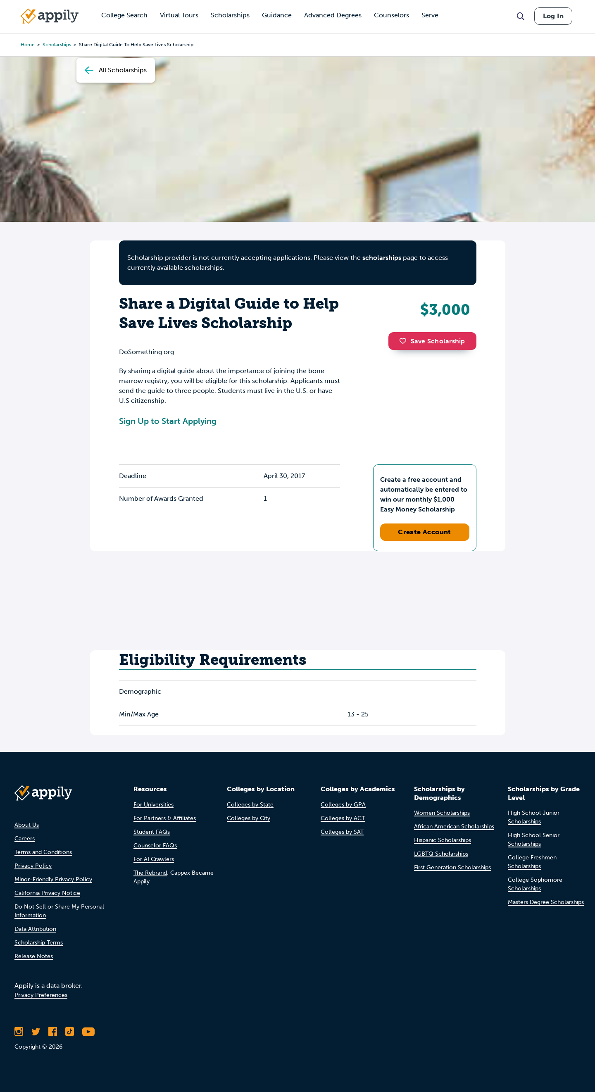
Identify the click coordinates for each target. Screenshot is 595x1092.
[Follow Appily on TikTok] (69, 1031)
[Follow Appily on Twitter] (35, 1031)
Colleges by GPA (343, 804)
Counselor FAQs (155, 845)
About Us (26, 824)
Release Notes (33, 956)
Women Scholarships (442, 812)
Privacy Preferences (40, 995)
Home (28, 45)
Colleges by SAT (342, 831)
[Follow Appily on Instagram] (18, 1031)
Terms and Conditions (43, 852)
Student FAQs (151, 831)
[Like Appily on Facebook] (52, 1031)
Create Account (424, 532)
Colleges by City (248, 818)
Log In (553, 16)
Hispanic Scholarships (442, 840)
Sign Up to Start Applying (168, 421)
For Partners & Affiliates (164, 818)
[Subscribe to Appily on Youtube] (88, 1031)
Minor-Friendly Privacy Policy (53, 879)
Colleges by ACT (343, 818)
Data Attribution (35, 929)
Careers (24, 838)
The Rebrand (150, 872)
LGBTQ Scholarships (441, 853)
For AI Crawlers (153, 859)
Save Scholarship (432, 341)
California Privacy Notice (47, 893)
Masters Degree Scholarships (546, 902)
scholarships (381, 258)
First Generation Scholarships (452, 867)
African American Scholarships (454, 826)
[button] (405, 341)
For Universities (153, 804)
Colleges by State (250, 804)
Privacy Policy (33, 865)
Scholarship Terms (38, 942)
